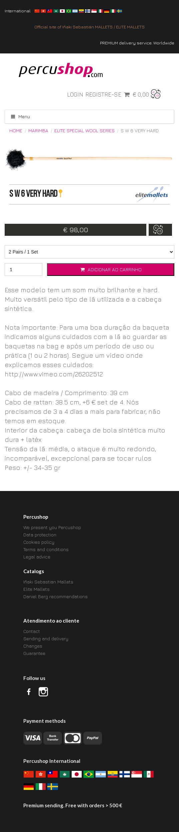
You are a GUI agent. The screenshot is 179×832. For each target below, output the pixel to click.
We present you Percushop (52, 527)
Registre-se (103, 94)
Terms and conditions (46, 549)
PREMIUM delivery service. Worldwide (137, 42)
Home (15, 130)
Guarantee (34, 653)
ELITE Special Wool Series (84, 130)
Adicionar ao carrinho (111, 269)
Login (75, 94)
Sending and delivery (45, 638)
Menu (20, 116)
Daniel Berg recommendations (55, 596)
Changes (32, 646)
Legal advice (36, 556)
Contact (31, 631)
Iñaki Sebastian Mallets (48, 582)
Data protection (39, 534)
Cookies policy (38, 542)
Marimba (38, 130)
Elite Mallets (36, 589)
